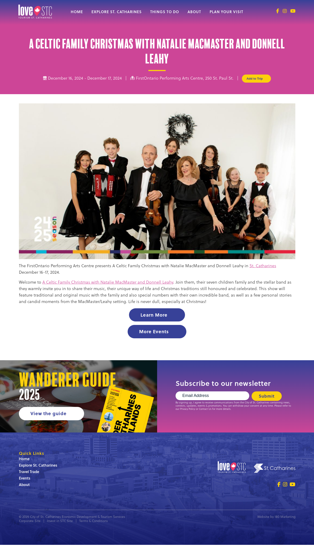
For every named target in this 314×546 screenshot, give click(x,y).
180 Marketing (285, 518)
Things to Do (164, 11)
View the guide (48, 414)
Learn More (154, 315)
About (194, 11)
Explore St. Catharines (116, 11)
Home (77, 11)
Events (24, 479)
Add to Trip (256, 78)
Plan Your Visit (226, 11)
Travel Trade (29, 472)
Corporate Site (30, 522)
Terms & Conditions (93, 522)
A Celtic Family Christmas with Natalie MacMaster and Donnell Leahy (107, 282)
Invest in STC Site (60, 522)
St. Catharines (262, 266)
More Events (154, 332)
